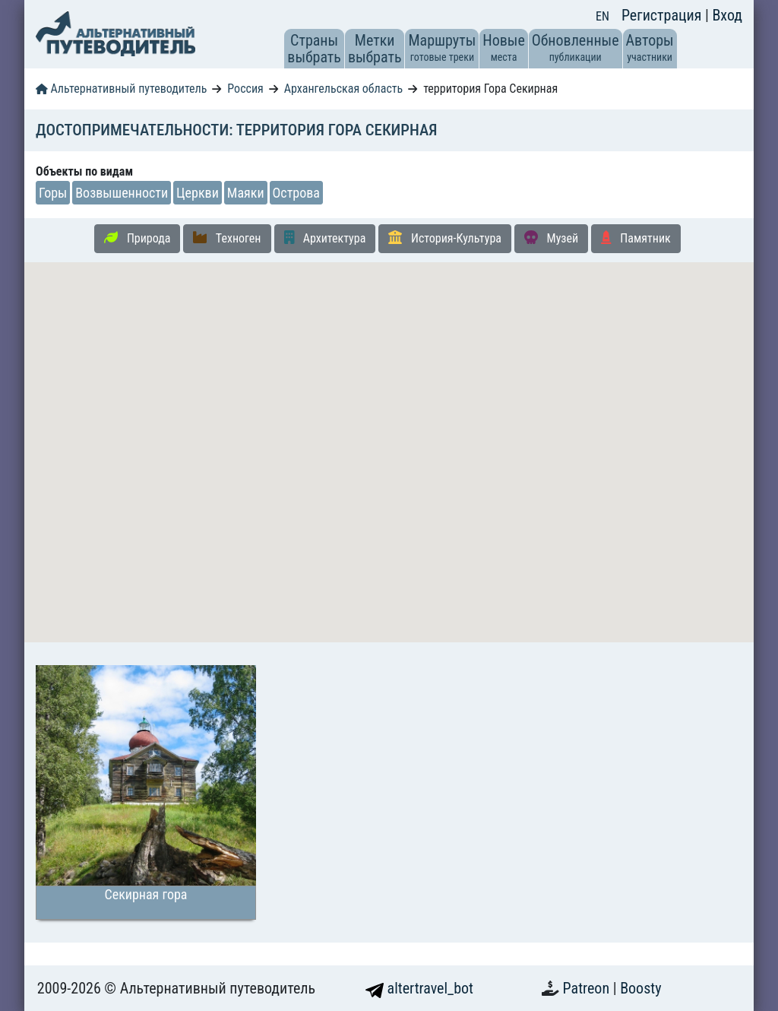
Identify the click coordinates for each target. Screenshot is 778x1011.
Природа (137, 238)
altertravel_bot (419, 988)
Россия (245, 88)
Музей (551, 238)
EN (602, 16)
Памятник (636, 238)
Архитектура (325, 238)
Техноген (227, 238)
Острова (296, 193)
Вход (727, 15)
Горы (53, 193)
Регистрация (663, 15)
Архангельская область (343, 88)
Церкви (197, 193)
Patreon (588, 988)
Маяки (245, 193)
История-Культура (444, 238)
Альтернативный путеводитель (121, 88)
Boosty (640, 988)
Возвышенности (121, 193)
